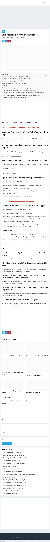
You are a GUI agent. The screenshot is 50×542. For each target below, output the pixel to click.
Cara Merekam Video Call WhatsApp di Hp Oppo (14, 83)
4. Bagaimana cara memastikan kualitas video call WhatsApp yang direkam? (22, 95)
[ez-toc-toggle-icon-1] (45, 74)
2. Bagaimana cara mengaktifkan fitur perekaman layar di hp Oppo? (19, 90)
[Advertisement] (25, 17)
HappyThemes (38, 535)
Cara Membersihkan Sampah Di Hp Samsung (15, 463)
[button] (43, 3)
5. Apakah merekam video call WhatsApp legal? (15, 97)
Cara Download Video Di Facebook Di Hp (37, 356)
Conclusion (5, 85)
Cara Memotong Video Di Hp (10, 493)
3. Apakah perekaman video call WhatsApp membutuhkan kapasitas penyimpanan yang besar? (24, 93)
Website (3, 432)
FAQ (3, 87)
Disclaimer (28, 537)
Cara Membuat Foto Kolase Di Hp (35, 375)
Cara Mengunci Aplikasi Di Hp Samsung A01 (14, 482)
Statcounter (3, 541)
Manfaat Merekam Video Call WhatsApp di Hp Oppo (15, 80)
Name (3, 419)
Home (14, 537)
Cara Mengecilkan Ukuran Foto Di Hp (12, 485)
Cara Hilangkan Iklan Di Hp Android (12, 490)
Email (3, 426)
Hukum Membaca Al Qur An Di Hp (12, 469)
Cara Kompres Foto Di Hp (33, 392)
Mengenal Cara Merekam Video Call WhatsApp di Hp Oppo (16, 76)
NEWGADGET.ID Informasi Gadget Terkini (21, 535)
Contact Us (23, 537)
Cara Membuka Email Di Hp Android (12, 471)
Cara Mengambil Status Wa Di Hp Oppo (13, 488)
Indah (3, 37)
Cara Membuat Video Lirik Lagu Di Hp (12, 356)
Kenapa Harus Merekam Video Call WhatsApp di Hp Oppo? (17, 78)
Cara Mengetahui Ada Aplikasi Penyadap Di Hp (15, 480)
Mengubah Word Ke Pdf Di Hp (11, 477)
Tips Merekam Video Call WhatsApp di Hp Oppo (14, 81)
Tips (3, 31)
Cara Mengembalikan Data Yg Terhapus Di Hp (15, 458)
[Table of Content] (46, 74)
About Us (18, 537)
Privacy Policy (34, 537)
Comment (4, 403)
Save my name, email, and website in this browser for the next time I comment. (21, 439)
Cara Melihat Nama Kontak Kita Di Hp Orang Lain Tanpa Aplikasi (19, 474)
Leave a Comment (20, 37)
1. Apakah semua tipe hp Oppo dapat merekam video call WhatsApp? (20, 89)
